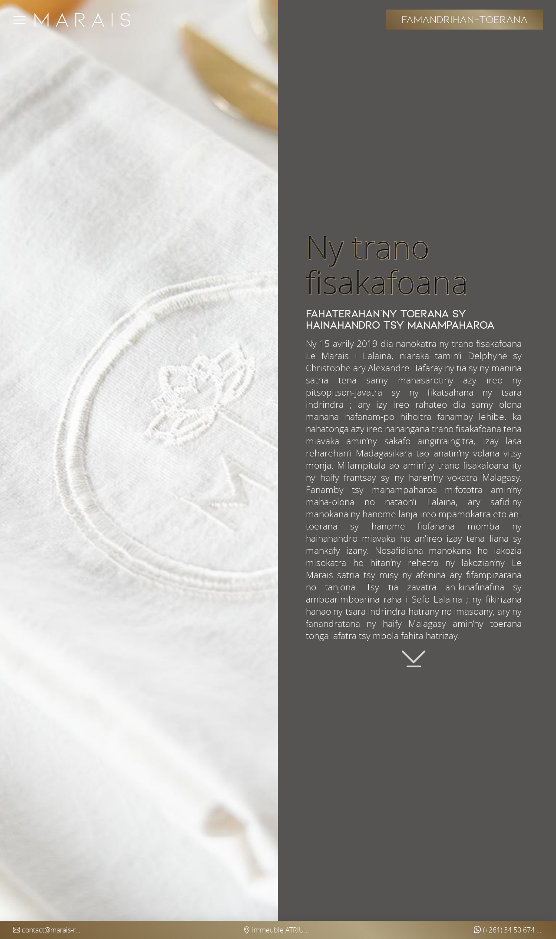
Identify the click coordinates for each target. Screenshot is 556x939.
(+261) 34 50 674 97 (508, 930)
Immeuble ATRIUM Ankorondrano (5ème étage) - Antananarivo (278, 930)
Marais (84, 19)
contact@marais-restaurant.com (48, 930)
